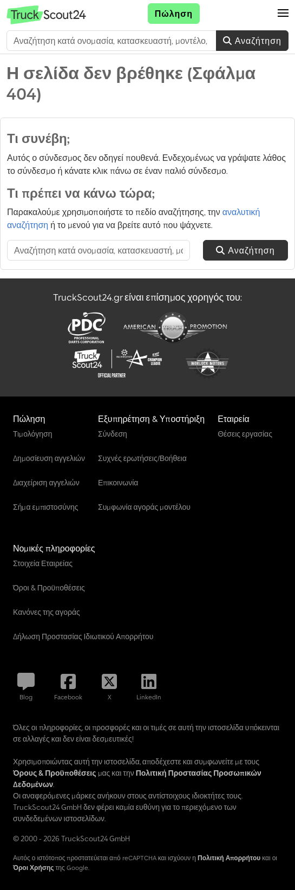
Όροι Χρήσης (33, 867)
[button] (283, 13)
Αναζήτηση (252, 40)
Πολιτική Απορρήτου (229, 858)
